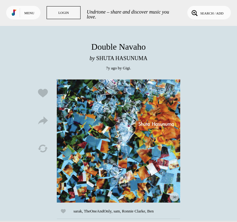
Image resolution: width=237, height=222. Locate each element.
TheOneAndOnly (97, 211)
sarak (77, 211)
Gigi (126, 68)
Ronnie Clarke (133, 211)
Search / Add (206, 12)
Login (63, 12)
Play (118, 141)
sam (117, 211)
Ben (150, 211)
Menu (29, 13)
